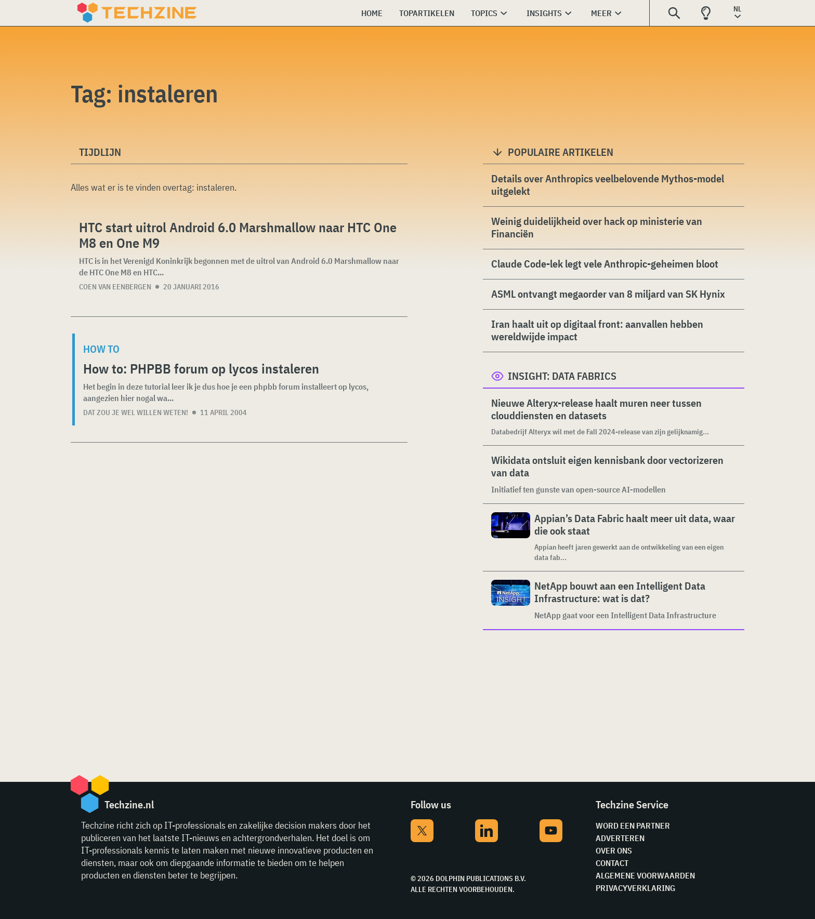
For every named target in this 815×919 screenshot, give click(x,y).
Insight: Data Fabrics (562, 376)
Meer (601, 13)
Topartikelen (426, 13)
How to (101, 349)
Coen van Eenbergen (115, 286)
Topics (484, 13)
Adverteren (620, 838)
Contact (612, 863)
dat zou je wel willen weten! (135, 412)
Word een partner (633, 825)
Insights (544, 13)
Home (372, 13)
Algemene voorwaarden (645, 875)
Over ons (614, 850)
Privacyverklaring (635, 888)
